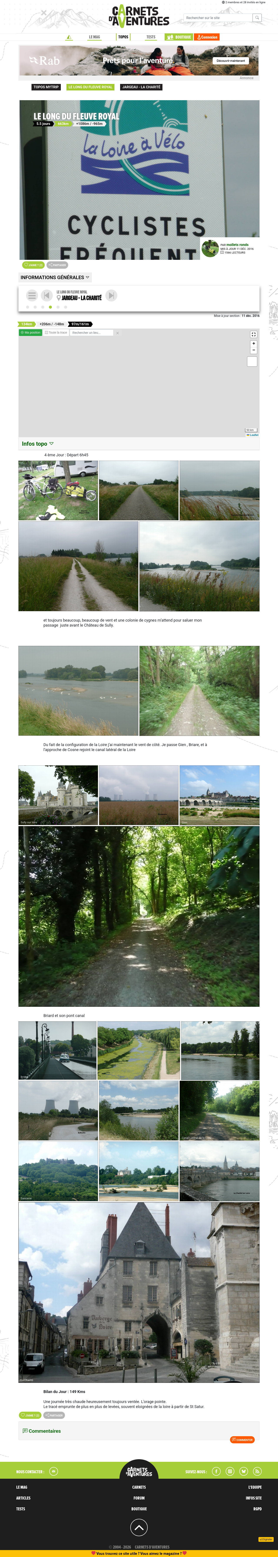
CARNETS (139, 1487)
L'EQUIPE (255, 1487)
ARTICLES (23, 1498)
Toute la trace (56, 332)
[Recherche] (218, 18)
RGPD (257, 1509)
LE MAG (94, 37)
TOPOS (123, 37)
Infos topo (38, 443)
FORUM (139, 1498)
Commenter (242, 1439)
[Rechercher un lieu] (91, 332)
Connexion (209, 37)
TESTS (151, 37)
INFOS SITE (254, 1498)
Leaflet (252, 435)
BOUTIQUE (183, 37)
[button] (253, 334)
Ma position (30, 332)
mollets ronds (238, 245)
